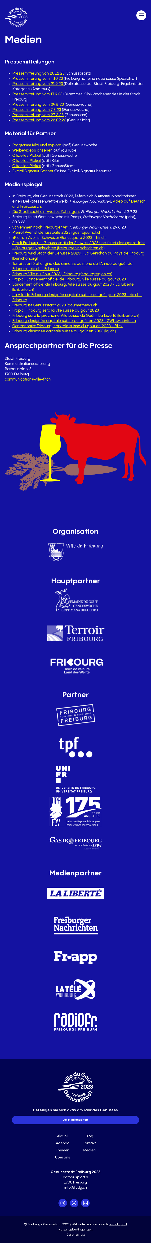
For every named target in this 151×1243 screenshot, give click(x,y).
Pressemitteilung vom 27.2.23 (38, 115)
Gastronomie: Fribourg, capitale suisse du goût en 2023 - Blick (67, 326)
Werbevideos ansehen (32, 150)
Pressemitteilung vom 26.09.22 (39, 120)
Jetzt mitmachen (75, 1119)
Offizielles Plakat (26, 156)
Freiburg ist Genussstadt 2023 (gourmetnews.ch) (55, 305)
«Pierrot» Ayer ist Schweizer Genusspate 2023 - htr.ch (59, 238)
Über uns (62, 1157)
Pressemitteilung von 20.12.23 (38, 74)
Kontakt (89, 1143)
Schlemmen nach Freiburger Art (39, 227)
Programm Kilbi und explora (37, 145)
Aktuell (62, 1136)
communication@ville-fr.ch (28, 380)
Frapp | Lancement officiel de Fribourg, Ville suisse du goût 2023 (69, 279)
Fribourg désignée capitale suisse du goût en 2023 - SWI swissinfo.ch (74, 321)
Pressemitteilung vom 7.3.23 (36, 110)
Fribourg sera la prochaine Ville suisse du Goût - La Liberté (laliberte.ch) (75, 316)
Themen (62, 1150)
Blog (89, 1136)
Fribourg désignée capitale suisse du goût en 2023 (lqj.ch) (64, 331)
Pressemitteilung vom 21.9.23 (38, 84)
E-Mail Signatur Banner (32, 171)
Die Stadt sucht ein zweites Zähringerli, (46, 212)
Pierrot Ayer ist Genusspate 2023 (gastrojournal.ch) (57, 233)
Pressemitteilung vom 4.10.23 (37, 79)
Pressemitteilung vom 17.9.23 (37, 94)
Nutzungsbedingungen (75, 1229)
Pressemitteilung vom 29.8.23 (38, 105)
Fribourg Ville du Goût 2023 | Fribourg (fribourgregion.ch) (62, 274)
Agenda (63, 1143)
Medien (89, 1150)
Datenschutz (76, 1234)
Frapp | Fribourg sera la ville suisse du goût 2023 (55, 311)
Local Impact (118, 1224)
